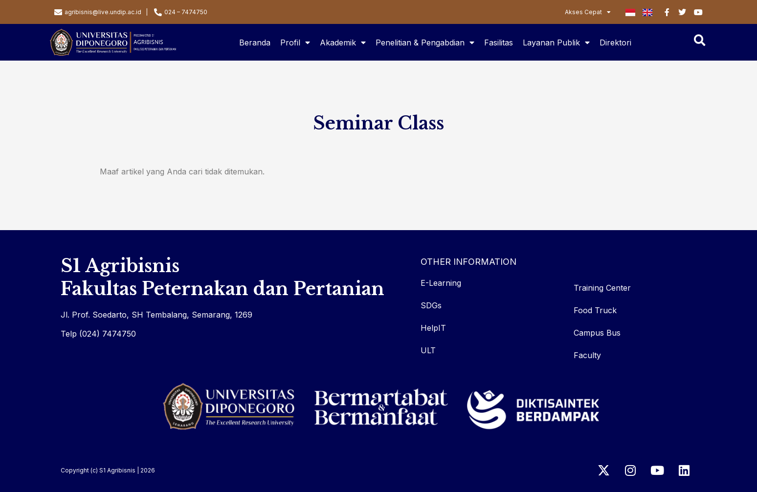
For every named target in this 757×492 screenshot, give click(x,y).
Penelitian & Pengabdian (425, 42)
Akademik (343, 42)
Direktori (615, 42)
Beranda (254, 42)
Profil (295, 42)
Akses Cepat (588, 12)
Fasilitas (498, 42)
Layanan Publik (556, 42)
